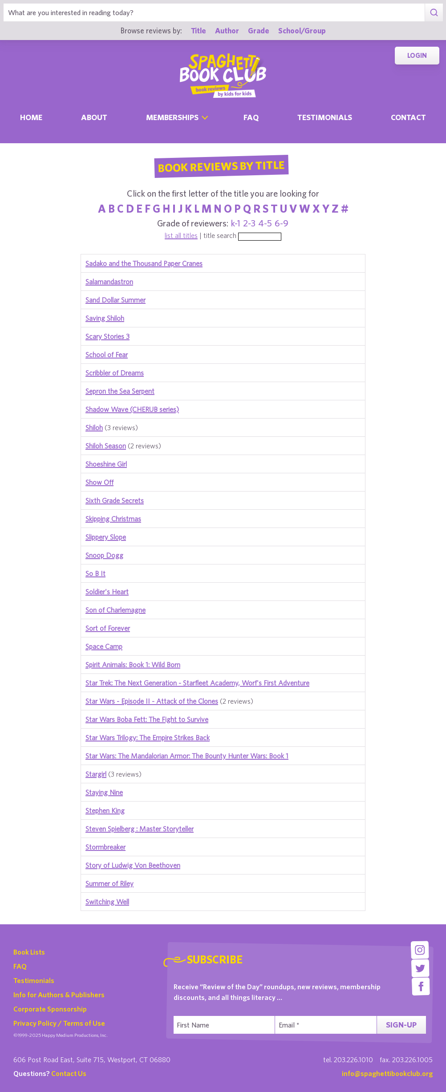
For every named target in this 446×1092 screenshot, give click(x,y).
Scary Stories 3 (107, 336)
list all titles (181, 235)
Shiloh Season (105, 446)
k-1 (235, 223)
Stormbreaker (105, 847)
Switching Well (107, 902)
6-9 (281, 223)
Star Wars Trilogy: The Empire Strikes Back (147, 737)
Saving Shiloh (104, 318)
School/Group (302, 30)
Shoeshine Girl (106, 464)
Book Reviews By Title (221, 166)
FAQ (20, 966)
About (94, 117)
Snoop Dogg (104, 555)
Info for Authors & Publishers (59, 995)
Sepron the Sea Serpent (119, 391)
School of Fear (106, 355)
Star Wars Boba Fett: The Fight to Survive (146, 719)
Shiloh (94, 427)
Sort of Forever (107, 628)
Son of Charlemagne (115, 610)
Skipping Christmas (113, 519)
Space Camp (103, 646)
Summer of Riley (109, 883)
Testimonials (324, 117)
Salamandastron (109, 282)
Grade (258, 30)
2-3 (249, 223)
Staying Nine (104, 792)
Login (417, 55)
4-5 (265, 223)
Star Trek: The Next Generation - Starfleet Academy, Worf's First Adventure (197, 683)
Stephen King (105, 810)
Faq (251, 117)
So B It (95, 573)
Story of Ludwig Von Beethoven (132, 865)
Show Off (99, 482)
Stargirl (95, 774)
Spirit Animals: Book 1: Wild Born (132, 665)
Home (31, 117)
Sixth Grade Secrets (114, 500)
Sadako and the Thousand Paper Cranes (144, 263)
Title (198, 30)
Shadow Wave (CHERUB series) (132, 409)
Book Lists (29, 952)
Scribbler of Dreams (114, 373)
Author (227, 30)
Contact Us (68, 1073)
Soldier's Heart (107, 592)
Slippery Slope (105, 537)
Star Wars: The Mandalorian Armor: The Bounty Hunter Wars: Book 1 (186, 756)
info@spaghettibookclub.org (387, 1073)
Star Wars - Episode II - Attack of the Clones (151, 701)
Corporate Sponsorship (50, 1009)
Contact (408, 117)
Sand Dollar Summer (115, 300)
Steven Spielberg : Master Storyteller (139, 829)
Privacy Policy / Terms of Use (59, 1023)
